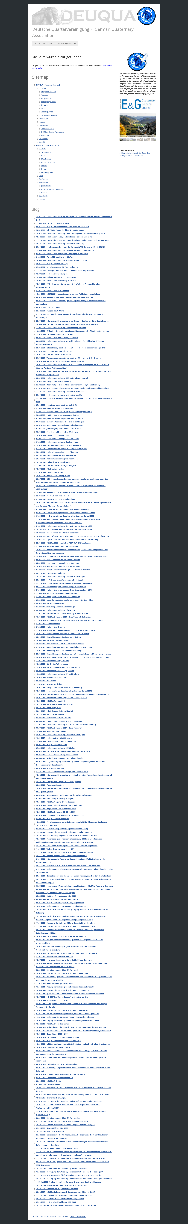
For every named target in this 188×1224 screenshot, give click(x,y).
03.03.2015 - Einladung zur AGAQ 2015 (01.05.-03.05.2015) (60, 815)
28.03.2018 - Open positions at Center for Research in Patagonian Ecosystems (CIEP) (72, 657)
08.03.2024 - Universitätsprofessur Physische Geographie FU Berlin (64, 297)
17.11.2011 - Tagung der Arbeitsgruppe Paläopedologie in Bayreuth (65, 987)
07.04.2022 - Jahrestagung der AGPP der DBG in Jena (58, 428)
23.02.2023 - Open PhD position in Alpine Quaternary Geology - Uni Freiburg (68, 385)
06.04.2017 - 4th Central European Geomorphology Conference (63, 751)
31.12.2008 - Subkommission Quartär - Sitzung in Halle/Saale (62, 1121)
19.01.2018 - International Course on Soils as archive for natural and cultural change (72, 694)
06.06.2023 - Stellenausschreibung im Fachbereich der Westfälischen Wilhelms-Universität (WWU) (70, 343)
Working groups (47, 172)
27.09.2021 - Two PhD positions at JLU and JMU (56, 465)
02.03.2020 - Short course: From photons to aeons (57, 563)
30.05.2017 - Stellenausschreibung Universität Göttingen (60, 734)
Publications (43, 182)
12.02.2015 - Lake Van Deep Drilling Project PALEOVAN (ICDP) (62, 829)
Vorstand (44, 95)
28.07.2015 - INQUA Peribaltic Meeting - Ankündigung (59, 805)
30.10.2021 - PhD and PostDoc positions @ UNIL (56, 455)
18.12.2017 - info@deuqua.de (48, 708)
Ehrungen (45, 105)
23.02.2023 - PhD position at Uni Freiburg (53, 381)
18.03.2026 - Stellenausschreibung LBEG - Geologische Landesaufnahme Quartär (70, 233)
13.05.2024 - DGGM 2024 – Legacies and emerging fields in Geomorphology (68, 294)
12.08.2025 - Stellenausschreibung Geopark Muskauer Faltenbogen (65, 250)
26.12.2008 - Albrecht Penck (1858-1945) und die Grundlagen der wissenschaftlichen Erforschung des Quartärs (72, 1143)
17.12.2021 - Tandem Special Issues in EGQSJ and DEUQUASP (61, 449)
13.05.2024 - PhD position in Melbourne (52, 290)
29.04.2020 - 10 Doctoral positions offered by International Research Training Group (72, 556)
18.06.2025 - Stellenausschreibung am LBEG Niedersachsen (61, 260)
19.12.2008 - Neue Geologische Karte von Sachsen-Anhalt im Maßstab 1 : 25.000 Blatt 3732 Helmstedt (72, 1163)
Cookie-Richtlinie (55, 1216)
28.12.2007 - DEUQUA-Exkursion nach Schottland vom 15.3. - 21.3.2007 (65, 1192)
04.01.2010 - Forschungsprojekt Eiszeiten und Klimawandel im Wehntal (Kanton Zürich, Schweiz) (73, 1069)
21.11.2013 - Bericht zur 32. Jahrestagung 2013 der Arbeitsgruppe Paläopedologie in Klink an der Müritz (74, 871)
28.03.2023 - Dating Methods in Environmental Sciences (60, 361)
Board (43, 155)
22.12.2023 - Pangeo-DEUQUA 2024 (50, 311)
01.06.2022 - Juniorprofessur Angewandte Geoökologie (59, 418)
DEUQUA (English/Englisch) (67, 44)
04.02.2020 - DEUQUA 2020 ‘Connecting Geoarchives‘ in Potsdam (63, 570)
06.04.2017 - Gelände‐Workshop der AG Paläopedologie (59, 758)
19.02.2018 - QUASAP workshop (49, 684)
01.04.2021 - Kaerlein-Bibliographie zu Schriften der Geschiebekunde (65, 512)
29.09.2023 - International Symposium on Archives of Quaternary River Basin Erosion (72, 321)
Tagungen (43, 122)
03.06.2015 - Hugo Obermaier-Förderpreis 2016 (56, 808)
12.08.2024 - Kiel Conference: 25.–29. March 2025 (56, 277)
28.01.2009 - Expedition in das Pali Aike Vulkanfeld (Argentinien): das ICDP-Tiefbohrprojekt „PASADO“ (68, 1106)
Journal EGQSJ (46, 186)
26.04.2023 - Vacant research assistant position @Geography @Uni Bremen (68, 358)
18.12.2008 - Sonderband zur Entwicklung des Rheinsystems (62, 1168)
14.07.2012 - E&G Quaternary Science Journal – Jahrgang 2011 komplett (66, 953)
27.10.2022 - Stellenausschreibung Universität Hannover (60, 391)
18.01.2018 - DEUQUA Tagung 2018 (50, 701)
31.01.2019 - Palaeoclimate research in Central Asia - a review (62, 634)
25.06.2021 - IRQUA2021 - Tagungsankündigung (56, 499)
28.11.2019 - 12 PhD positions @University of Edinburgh (59, 580)
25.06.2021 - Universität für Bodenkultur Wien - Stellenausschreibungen (67, 492)
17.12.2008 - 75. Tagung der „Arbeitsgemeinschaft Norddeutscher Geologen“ (69, 1172)
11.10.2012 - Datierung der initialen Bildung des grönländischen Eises (66, 923)
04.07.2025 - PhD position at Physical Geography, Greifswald (62, 253)
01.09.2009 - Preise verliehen (48, 1084)
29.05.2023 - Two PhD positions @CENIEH (53, 354)
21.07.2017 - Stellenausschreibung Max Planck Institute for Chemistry (66, 724)
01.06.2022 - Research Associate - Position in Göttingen (60, 422)
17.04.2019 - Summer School (48, 623)
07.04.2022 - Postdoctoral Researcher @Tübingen (57, 432)
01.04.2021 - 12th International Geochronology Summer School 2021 (65, 516)
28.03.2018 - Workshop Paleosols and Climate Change (59, 650)
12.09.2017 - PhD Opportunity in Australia (53, 718)
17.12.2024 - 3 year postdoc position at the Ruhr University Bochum (65, 270)
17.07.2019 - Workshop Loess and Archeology (55, 607)
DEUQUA (42, 88)
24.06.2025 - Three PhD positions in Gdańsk (54, 257)
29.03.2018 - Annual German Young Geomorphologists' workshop (64, 647)
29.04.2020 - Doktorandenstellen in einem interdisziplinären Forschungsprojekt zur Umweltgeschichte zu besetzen (72, 551)
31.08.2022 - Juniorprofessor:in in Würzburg (54, 408)
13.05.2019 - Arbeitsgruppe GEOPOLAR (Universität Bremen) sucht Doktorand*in (70, 620)
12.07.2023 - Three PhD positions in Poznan (54, 334)
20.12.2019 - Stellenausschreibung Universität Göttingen (60, 576)
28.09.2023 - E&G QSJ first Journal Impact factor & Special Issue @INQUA (67, 324)
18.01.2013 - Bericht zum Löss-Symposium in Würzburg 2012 (61, 906)
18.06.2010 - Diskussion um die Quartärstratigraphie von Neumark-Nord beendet (71, 1027)
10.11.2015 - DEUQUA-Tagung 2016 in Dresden (55, 802)
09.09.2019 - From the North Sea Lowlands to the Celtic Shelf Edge (64, 600)
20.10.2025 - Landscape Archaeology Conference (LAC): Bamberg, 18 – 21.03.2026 (70, 247)
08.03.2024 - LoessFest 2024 (48, 307)
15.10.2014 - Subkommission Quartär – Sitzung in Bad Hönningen (64, 832)
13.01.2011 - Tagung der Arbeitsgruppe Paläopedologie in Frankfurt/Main (67, 1020)
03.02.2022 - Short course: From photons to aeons (57, 438)
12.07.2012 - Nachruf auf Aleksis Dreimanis (54, 956)
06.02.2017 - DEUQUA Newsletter (50, 768)
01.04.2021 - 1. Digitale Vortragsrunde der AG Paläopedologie (62, 509)
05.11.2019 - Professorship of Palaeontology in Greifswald (61, 586)
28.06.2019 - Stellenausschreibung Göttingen (55, 610)
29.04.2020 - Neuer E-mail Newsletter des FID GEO (57, 546)
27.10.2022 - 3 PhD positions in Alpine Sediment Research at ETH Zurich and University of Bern (74, 400)
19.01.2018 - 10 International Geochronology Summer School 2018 (64, 691)
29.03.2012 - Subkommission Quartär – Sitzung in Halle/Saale (62, 973)
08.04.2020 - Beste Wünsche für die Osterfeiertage (58, 560)
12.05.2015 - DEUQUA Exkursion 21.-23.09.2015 (55, 812)
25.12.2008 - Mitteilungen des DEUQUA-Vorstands (57, 1148)
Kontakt (42, 142)
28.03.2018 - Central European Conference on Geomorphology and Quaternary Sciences (73, 654)
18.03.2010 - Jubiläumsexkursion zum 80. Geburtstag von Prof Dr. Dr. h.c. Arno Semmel (73, 1044)
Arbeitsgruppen (47, 112)
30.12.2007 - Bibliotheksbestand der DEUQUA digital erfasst (61, 1185)
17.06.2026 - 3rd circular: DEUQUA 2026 (52, 223)
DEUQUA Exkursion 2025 (48, 115)
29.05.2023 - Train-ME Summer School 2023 (54, 351)
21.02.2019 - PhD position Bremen (50, 627)
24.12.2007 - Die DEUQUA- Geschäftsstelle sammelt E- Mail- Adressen (66, 1205)
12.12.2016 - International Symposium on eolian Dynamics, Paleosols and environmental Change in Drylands (74, 776)
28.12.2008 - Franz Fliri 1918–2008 (50, 1131)
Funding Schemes (48, 162)
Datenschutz (45, 1216)
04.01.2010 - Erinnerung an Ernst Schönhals (54, 1077)
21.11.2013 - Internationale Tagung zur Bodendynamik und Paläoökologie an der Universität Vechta (70, 861)
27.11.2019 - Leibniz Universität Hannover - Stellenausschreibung (64, 583)
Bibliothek (45, 135)
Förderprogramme (48, 102)
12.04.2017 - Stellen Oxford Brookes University (56, 741)
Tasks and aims (47, 152)
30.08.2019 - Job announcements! (50, 603)
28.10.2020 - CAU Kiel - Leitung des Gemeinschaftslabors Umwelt (64, 529)
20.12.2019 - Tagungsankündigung (51, 573)
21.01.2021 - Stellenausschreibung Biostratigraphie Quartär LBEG (64, 526)
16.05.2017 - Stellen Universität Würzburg (54, 738)
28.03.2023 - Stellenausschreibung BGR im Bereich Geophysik (62, 378)
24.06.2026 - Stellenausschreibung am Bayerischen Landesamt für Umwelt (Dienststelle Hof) (74, 218)
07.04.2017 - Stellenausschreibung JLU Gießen (55, 748)
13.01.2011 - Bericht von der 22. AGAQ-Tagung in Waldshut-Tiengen (65, 1017)
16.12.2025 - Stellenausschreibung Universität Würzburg (60, 243)
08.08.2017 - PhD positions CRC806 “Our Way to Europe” (59, 721)
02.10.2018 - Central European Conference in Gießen (58, 637)
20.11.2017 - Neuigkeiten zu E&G (50, 714)
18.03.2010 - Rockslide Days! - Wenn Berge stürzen (57, 1037)
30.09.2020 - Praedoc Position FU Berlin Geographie (58, 533)
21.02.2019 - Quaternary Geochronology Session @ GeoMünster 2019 (65, 630)
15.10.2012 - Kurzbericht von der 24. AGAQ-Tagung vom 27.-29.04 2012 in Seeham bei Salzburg (72, 911)
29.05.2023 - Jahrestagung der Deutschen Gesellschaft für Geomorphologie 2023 (71, 348)
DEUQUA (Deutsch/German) (43, 44)
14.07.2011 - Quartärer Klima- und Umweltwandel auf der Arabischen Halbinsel (70, 993)
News (41, 176)
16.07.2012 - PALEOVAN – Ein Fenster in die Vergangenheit (61, 936)
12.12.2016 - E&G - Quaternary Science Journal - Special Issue (62, 771)
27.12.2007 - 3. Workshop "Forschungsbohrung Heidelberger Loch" (64, 1195)
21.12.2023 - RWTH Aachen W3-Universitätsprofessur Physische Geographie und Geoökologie (70, 316)
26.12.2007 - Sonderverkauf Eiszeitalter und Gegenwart (60, 1199)
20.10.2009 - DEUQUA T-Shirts (48, 1081)
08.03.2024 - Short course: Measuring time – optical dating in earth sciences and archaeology (71, 302)
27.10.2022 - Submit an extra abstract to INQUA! (56, 405)
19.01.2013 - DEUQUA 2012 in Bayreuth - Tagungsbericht (60, 903)
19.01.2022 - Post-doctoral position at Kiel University (58, 445)
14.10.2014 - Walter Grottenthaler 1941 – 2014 (55, 849)
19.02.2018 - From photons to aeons (51, 677)
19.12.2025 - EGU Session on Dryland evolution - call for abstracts (64, 237)
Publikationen (44, 125)
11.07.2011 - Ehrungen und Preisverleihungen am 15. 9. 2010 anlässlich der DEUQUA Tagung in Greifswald (71, 1005)
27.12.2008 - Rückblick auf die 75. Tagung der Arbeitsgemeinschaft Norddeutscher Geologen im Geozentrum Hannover (72, 1136)
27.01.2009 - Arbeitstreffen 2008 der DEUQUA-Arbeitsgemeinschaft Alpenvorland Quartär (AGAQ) (71, 1113)
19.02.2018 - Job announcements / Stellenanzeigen (58, 667)
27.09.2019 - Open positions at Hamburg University (58, 597)
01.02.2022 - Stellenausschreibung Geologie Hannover (59, 442)
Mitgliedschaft (46, 98)
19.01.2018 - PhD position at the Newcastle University (59, 687)
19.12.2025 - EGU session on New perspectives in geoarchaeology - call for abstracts (72, 240)
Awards (44, 165)
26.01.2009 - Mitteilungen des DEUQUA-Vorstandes (58, 1118)
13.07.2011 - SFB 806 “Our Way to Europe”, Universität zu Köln (62, 997)
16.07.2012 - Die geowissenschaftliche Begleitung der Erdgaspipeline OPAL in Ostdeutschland (69, 941)
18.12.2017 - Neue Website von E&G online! (54, 704)
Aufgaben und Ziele (48, 91)
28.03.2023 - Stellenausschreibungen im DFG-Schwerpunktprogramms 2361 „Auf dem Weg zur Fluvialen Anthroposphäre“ (72, 366)
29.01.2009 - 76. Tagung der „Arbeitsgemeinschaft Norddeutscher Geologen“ (69, 1101)
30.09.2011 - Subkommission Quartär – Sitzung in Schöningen (62, 990)
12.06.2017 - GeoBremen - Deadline (51, 731)
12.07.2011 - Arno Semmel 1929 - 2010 (52, 1000)
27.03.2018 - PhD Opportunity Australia (52, 660)
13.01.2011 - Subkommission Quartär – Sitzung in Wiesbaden (62, 1010)
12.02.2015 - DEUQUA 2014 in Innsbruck (52, 819)
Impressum (35, 1216)
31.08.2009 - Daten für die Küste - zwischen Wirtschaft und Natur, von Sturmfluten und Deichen (73, 1089)
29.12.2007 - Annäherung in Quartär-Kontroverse (57, 1188)
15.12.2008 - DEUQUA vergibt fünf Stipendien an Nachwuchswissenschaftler (69, 1175)
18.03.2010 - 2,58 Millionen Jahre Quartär (53, 1047)
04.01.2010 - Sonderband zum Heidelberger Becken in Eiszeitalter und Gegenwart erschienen (71, 1059)
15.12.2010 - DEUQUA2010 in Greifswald (52, 1024)
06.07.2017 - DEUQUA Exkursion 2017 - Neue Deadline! (59, 728)
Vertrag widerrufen (78, 1216)
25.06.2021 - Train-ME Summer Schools (52, 496)
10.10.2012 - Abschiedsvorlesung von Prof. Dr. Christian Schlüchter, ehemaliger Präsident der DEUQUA (70, 931)
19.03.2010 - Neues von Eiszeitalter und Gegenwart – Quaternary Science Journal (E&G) (73, 1030)
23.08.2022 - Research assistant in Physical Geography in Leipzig (64, 412)
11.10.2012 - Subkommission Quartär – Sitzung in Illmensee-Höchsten (66, 926)
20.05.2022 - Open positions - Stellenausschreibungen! (59, 425)
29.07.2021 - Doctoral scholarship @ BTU (53, 475)
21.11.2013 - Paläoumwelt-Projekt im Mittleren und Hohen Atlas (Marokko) (68, 866)
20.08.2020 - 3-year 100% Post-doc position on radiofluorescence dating (67, 539)
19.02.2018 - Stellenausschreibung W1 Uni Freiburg (57, 674)
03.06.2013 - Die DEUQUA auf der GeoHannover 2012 (58, 899)
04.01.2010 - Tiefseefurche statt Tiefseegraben (56, 1064)
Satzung (44, 108)
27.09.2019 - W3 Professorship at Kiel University (56, 593)
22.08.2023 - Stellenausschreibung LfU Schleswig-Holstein (61, 327)
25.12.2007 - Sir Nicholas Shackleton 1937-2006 (56, 1202)
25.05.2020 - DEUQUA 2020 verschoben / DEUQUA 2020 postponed (63, 543)
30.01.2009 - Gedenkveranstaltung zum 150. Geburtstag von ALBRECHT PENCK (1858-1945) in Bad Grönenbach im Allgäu (72, 1096)
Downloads (43, 139)
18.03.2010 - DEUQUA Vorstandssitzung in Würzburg (58, 1040)
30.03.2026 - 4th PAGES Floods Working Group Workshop (60, 230)
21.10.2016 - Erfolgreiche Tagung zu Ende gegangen (58, 782)
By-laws (44, 169)
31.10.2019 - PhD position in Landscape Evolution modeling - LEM (64, 590)
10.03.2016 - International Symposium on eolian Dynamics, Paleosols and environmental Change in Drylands (74, 790)
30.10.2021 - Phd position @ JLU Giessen (53, 462)
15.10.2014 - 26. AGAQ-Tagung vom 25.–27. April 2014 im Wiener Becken (66, 835)
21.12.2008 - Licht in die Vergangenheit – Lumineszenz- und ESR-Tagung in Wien (70, 1158)
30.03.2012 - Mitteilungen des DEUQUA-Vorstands (57, 970)
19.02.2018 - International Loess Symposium (55, 671)
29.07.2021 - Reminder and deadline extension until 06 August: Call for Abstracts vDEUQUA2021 (71, 487)
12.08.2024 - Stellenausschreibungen (52, 274)
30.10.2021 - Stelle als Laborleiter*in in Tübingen (57, 452)
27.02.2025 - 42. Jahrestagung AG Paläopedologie (57, 267)
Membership (46, 159)
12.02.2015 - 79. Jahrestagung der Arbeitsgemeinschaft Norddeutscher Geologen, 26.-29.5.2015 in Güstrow (71, 824)
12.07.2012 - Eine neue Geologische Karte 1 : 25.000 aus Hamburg (64, 960)
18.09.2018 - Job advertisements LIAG (52, 640)
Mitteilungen (43, 118)
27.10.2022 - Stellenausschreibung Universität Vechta (59, 395)
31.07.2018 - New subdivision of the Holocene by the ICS (60, 644)
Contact (42, 199)
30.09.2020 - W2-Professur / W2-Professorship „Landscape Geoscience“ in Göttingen (72, 536)
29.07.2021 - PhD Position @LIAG (49, 472)
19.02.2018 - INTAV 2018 (46, 681)
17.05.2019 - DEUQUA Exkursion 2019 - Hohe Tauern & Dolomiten (63, 617)
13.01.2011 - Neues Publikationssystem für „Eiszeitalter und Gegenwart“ (67, 1014)
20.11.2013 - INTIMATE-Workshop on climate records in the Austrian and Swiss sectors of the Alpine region (73, 881)
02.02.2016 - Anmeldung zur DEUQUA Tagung (55, 798)
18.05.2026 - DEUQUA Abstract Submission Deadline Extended (62, 227)
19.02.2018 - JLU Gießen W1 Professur (52, 664)
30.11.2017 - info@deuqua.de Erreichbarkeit (54, 711)
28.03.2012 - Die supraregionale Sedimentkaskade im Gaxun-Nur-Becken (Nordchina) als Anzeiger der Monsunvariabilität (74, 978)
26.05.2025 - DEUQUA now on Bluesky (52, 264)
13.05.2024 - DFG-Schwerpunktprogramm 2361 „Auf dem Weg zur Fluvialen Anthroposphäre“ (68, 285)
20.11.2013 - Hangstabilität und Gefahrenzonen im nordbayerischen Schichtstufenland (73, 876)
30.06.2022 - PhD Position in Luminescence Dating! (57, 415)
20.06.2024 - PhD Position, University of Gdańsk (56, 280)
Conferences (44, 179)
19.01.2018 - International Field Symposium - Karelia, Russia (61, 697)
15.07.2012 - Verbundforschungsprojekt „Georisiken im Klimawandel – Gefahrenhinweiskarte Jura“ (66, 948)
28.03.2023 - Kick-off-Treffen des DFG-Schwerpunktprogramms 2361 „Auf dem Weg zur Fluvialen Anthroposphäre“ (73, 373)
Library (44, 192)
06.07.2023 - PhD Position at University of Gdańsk (57, 338)
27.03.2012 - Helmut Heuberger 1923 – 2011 (54, 983)
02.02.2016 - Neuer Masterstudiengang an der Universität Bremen (64, 795)
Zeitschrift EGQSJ (47, 128)
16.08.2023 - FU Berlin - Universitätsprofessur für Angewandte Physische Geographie (72, 331)
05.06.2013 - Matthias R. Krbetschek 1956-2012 (56, 896)
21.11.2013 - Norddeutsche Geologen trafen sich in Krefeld (61, 856)
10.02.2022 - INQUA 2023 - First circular (52, 435)
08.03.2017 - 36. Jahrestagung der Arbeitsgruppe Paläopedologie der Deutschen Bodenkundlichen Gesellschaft (70, 763)
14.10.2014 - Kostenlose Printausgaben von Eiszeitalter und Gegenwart (66, 845)
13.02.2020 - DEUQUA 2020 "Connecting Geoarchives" (58, 566)
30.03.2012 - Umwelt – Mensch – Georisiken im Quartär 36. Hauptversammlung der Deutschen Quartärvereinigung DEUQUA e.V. (71, 965)
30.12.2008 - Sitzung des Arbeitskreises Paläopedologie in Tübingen (65, 1125)
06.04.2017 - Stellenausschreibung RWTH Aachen (57, 755)
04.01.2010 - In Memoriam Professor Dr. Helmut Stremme (60, 1074)
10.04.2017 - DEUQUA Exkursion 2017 (51, 745)
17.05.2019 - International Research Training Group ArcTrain (62, 613)
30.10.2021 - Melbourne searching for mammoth (57, 459)
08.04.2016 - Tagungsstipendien (50, 785)
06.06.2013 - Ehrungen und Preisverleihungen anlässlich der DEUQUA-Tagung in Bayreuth (74, 886)
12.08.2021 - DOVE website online (50, 469)
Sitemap (65, 1216)
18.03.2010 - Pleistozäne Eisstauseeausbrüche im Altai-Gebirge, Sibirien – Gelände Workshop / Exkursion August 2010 (71, 1052)
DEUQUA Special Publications (52, 132)
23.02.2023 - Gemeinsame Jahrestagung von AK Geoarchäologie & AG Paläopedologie (72, 388)
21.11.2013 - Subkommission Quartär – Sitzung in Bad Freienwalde (64, 852)
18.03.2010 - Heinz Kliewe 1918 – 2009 (52, 1034)
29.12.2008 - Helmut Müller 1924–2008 (52, 1128)
